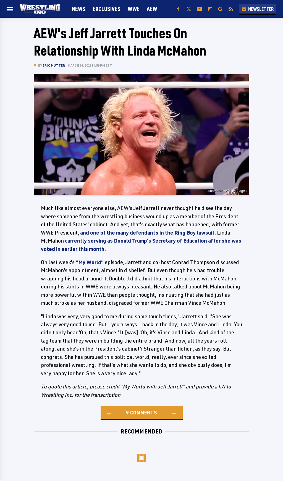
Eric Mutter (54, 65)
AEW (152, 8)
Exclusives (106, 8)
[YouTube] (199, 9)
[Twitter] (188, 9)
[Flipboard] (209, 9)
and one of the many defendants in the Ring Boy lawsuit (147, 232)
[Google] (220, 9)
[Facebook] (178, 9)
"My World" (90, 262)
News (78, 8)
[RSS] (230, 9)
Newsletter (258, 9)
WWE (134, 8)
